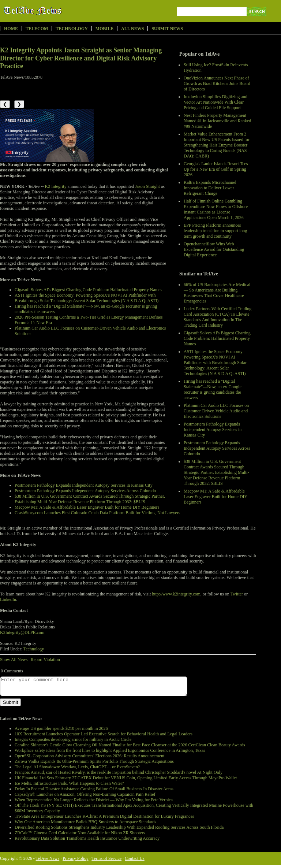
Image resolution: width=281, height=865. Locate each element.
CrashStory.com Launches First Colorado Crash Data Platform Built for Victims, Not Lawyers (97, 512)
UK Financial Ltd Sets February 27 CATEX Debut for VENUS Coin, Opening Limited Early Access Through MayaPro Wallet (126, 777)
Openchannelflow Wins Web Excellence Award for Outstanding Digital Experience (214, 249)
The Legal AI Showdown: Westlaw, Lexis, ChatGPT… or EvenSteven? (77, 766)
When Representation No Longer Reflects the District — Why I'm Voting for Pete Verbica (94, 799)
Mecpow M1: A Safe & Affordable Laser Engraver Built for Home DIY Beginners (215, 497)
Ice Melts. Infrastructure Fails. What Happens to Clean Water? (69, 783)
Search (257, 20)
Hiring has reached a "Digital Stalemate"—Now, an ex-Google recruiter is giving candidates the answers (212, 389)
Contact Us (135, 858)
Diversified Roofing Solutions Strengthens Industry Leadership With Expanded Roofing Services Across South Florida (119, 827)
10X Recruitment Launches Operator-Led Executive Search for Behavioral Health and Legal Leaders (103, 733)
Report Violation (45, 659)
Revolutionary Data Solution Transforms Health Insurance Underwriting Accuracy (87, 838)
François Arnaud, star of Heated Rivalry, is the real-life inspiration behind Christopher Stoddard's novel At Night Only (118, 772)
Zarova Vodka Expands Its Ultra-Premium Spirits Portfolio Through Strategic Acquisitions (94, 761)
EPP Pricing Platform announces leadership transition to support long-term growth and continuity (216, 231)
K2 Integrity (56, 186)
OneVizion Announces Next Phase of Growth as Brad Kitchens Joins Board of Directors (217, 83)
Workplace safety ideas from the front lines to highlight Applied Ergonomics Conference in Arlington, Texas (110, 750)
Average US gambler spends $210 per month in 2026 (61, 728)
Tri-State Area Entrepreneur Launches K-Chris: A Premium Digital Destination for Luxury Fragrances (104, 816)
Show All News (13, 659)
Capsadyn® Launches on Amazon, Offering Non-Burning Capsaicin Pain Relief (85, 794)
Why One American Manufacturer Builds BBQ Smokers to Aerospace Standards (85, 821)
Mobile (104, 28)
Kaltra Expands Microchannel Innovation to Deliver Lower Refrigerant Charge (210, 188)
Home (11, 28)
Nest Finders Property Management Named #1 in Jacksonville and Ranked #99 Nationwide (217, 121)
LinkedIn (8, 599)
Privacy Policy (75, 858)
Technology (71, 28)
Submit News (167, 28)
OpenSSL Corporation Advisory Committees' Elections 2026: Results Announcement (89, 755)
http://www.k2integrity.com (176, 594)
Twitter (237, 594)
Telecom (37, 28)
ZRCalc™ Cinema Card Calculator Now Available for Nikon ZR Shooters (80, 832)
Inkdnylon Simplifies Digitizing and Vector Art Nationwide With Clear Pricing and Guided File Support (215, 102)
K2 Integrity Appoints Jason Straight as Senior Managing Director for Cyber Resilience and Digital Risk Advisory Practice (81, 58)
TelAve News (54, 11)
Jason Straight (147, 186)
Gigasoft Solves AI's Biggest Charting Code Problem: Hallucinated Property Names (217, 338)
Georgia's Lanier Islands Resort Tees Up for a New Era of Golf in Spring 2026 (216, 169)
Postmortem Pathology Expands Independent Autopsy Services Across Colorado (217, 448)
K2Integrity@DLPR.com (22, 632)
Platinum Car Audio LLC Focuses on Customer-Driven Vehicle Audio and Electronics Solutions (216, 411)
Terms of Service (106, 858)
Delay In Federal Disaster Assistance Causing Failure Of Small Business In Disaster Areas (94, 788)
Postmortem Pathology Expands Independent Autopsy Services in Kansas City (212, 430)
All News (132, 28)
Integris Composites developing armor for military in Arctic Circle (73, 739)
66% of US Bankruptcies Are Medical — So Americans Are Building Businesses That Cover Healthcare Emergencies (217, 293)
